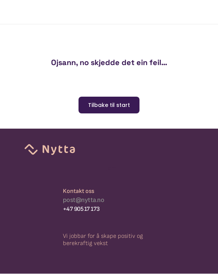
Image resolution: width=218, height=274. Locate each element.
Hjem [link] (109, 168)
